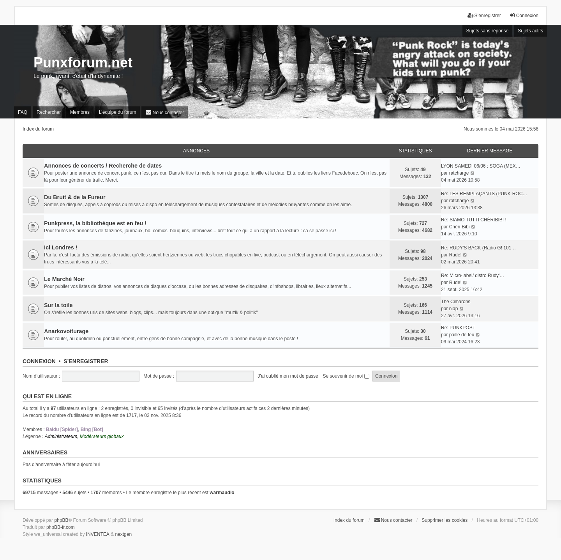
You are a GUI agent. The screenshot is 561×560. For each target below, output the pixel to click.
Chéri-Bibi (459, 227)
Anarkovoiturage (66, 331)
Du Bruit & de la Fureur (75, 197)
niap (453, 308)
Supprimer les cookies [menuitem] (445, 520)
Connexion (39, 361)
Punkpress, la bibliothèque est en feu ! (95, 223)
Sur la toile (58, 305)
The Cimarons (455, 301)
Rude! (455, 255)
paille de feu (462, 334)
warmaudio (222, 492)
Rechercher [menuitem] (49, 112)
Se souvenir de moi (346, 376)
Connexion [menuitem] (523, 15)
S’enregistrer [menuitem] (484, 15)
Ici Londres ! (61, 247)
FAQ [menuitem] (22, 112)
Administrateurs (61, 436)
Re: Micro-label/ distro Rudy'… (472, 275)
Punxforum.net (83, 63)
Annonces (196, 151)
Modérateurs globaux (102, 436)
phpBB (61, 520)
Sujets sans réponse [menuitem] (487, 31)
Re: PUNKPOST (458, 327)
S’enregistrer (86, 361)
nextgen (123, 534)
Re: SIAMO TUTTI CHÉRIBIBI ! (473, 220)
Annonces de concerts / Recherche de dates (103, 166)
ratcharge (459, 173)
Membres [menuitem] (80, 112)
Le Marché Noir (64, 279)
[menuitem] (164, 112)
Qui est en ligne (47, 396)
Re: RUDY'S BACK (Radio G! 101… (478, 248)
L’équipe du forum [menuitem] (117, 112)
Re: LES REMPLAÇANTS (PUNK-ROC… (484, 193)
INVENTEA (97, 534)
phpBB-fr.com (60, 527)
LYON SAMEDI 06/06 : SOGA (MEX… (480, 166)
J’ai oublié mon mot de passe (288, 376)
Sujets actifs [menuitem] (530, 31)
